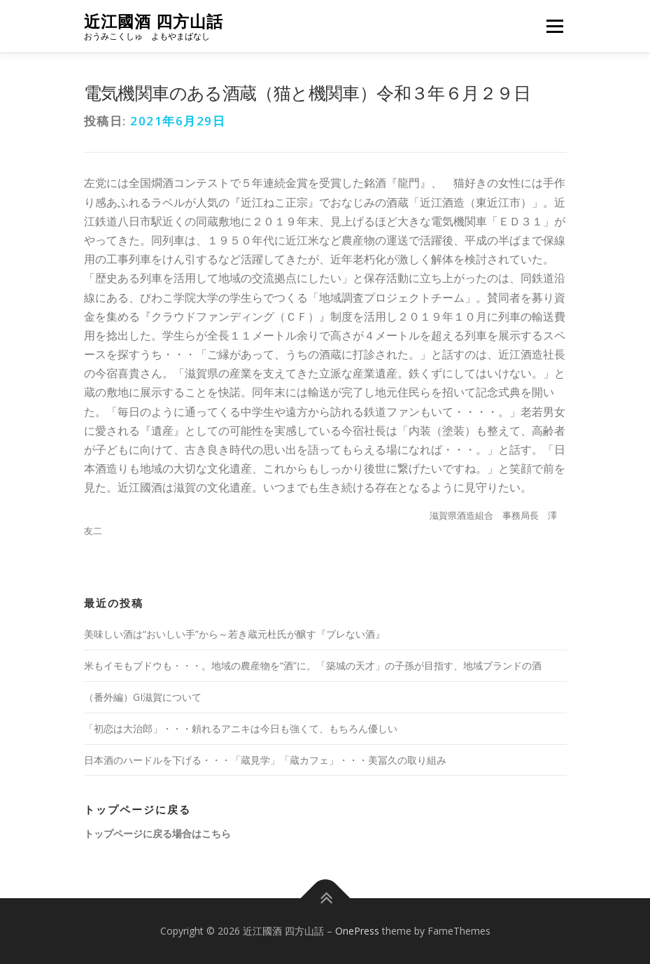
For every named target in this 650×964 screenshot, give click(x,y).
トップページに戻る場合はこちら (157, 833)
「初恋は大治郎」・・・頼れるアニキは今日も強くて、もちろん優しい (240, 728)
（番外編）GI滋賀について (143, 697)
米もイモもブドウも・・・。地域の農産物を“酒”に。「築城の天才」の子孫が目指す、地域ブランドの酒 (313, 665)
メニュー (554, 26)
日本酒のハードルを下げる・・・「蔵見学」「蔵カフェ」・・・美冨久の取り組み (265, 760)
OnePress (357, 930)
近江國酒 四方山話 (153, 21)
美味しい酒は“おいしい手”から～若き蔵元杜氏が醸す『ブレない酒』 (234, 634)
